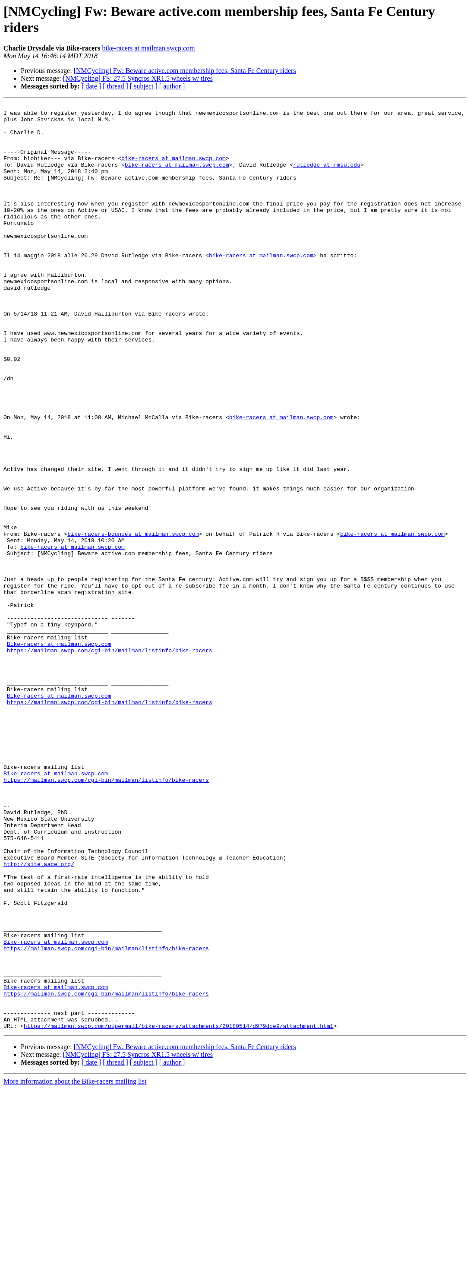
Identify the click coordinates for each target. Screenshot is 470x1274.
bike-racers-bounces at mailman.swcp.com (133, 620)
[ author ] (172, 86)
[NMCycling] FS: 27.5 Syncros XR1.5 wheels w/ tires (138, 78)
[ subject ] (144, 86)
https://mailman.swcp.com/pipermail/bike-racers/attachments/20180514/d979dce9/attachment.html (179, 1211)
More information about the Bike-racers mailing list (74, 1266)
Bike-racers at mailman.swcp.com (59, 752)
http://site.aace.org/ (38, 1017)
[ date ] (91, 86)
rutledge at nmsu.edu (326, 177)
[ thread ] (115, 86)
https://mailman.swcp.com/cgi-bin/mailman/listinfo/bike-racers (109, 760)
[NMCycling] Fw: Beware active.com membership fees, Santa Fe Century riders (185, 70)
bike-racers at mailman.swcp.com (148, 48)
